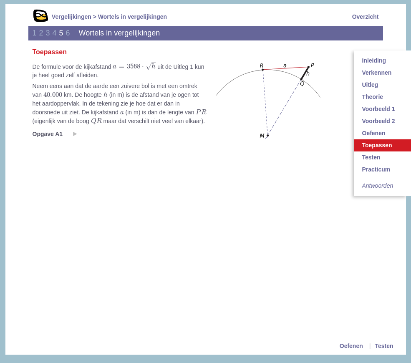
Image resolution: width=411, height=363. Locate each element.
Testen (384, 346)
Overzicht (365, 16)
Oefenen (351, 346)
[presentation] (134, 66)
